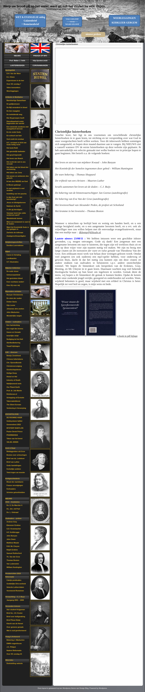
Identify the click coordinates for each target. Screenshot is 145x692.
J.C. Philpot (11, 647)
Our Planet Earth (13, 387)
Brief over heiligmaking (16, 616)
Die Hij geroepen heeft (15, 118)
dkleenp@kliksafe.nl (90, 232)
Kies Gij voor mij (13, 285)
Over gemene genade (15, 627)
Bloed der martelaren (15, 482)
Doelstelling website (15, 663)
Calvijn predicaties (14, 580)
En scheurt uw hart (14, 135)
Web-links (9, 660)
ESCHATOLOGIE (12, 414)
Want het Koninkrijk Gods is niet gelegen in (18, 228)
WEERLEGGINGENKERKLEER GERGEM (124, 20)
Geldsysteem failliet (14, 421)
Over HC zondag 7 (14, 84)
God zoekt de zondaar (15, 139)
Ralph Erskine (12, 550)
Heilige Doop (12, 373)
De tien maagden (13, 111)
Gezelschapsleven (14, 369)
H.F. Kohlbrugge (13, 532)
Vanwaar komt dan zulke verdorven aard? (16, 214)
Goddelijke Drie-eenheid (16, 584)
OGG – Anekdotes (12, 502)
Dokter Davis (12, 302)
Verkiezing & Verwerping (16, 408)
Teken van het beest (14, 438)
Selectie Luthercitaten (15, 587)
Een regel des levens (15, 329)
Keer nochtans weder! (15, 282)
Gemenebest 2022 (14, 424)
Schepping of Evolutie (15, 397)
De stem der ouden (14, 298)
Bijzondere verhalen (13, 291)
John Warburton (13, 312)
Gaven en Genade (14, 332)
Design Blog (84, 688)
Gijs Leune (11, 305)
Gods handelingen (14, 465)
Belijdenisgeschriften (13, 242)
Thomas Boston (13, 560)
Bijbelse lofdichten (12, 268)
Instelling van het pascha (17, 194)
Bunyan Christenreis (15, 295)
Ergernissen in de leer (15, 80)
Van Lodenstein (13, 564)
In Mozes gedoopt (14, 185)
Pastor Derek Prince (15, 431)
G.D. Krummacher (14, 529)
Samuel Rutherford (14, 553)
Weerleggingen (13, 91)
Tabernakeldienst (13, 401)
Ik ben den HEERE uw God (17, 181)
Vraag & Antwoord (12, 637)
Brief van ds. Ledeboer (16, 458)
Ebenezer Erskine (14, 525)
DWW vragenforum (14, 643)
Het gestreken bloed (15, 278)
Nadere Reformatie (14, 650)
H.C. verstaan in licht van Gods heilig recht (17, 143)
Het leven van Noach (15, 158)
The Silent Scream (14, 404)
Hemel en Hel (12, 376)
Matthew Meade (13, 543)
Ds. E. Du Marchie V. (15, 505)
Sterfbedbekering (13, 343)
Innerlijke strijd (12, 336)
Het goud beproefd (14, 155)
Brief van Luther (13, 462)
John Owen (11, 539)
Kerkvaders (11, 489)
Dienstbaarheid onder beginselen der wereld (15, 122)
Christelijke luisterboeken (67, 44)
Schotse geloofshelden (16, 492)
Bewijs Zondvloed (14, 355)
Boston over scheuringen (17, 455)
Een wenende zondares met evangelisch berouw (17, 128)
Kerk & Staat (10, 448)
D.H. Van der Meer (14, 73)
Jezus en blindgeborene (16, 202)
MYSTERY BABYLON (15, 428)
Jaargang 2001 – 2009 (15, 600)
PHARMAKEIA (12, 435)
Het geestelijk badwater (16, 151)
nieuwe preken (93, 34)
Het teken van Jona (14, 172)
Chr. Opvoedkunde (14, 362)
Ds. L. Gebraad (12, 512)
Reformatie (9, 577)
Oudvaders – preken (13, 518)
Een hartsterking (13, 325)
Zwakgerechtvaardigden (16, 236)
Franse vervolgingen (15, 485)
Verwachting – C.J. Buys (15, 597)
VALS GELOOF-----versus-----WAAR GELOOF (72, 21)
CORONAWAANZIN (40, 65)
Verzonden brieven (12, 606)
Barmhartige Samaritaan (16, 100)
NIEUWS (17, 56)
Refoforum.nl (12, 394)
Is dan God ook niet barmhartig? (14, 198)
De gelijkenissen (13, 104)
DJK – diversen (11, 352)
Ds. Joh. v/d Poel (13, 509)
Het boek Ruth (12, 148)
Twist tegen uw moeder (16, 472)
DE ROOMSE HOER (14, 417)
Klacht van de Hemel (15, 623)
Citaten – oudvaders (13, 322)
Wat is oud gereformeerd (16, 630)
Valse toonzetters (13, 87)
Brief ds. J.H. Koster (15, 613)
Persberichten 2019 (13, 573)
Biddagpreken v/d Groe (16, 451)
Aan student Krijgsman (16, 609)
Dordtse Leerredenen (15, 245)
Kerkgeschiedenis (12, 478)
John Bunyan (12, 536)
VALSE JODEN (12, 442)
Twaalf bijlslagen (13, 346)
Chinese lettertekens (15, 359)
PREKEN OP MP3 (40, 56)
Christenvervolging (14, 366)
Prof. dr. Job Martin (14, 390)
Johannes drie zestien (15, 309)
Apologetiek (10, 70)
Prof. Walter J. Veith (17, 60)
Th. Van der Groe (13, 557)
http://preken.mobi (40, 60)
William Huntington (14, 567)
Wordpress (103, 688)
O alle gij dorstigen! (14, 209)
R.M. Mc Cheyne (13, 546)
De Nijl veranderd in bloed (17, 107)
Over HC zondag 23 (14, 654)
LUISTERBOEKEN (17, 65)
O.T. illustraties (12, 262)
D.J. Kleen (11, 77)
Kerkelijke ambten (14, 469)
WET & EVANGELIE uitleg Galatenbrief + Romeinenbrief (30, 20)
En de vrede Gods (14, 132)
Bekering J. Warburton (16, 640)
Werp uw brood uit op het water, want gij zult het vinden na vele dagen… (55, 6)
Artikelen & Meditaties (14, 97)
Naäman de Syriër (14, 206)
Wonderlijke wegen (14, 316)
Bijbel (7, 251)
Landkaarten (11, 258)
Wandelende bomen (14, 218)
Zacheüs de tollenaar (15, 232)
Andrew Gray (12, 522)
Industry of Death (13, 380)
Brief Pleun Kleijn (13, 620)
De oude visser (12, 271)
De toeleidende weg (14, 114)
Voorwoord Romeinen (15, 591)
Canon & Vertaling (14, 255)
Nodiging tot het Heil (15, 339)
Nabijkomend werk (14, 383)
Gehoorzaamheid (13, 275)
